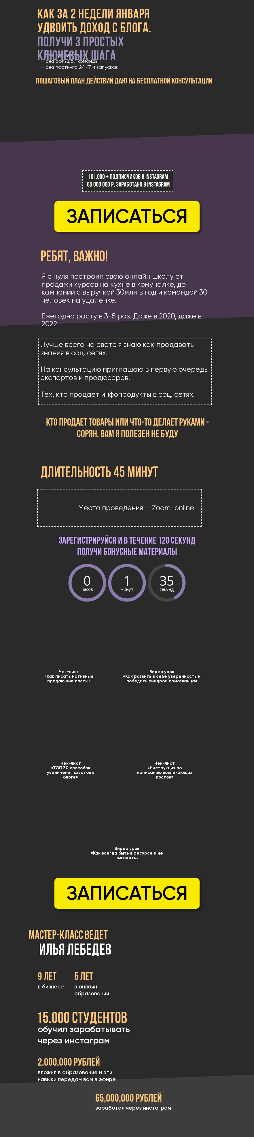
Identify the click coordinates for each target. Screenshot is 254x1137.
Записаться (127, 216)
